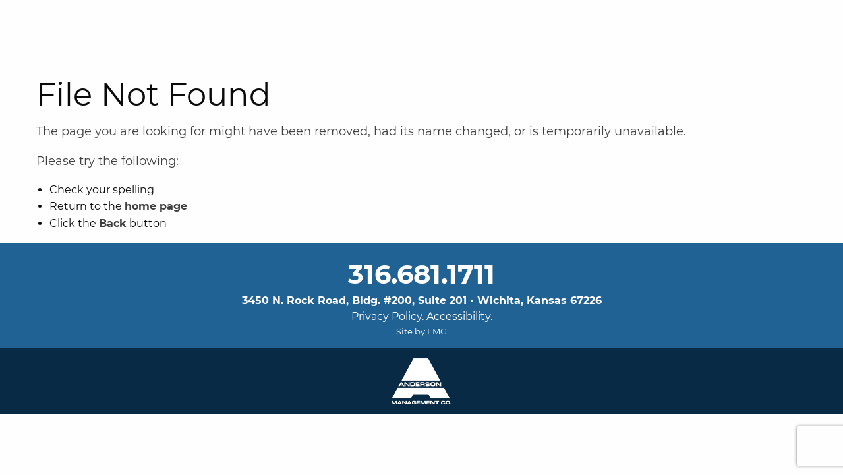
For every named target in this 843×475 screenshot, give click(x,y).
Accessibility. (459, 316)
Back (113, 223)
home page (156, 206)
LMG (437, 331)
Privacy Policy (386, 316)
